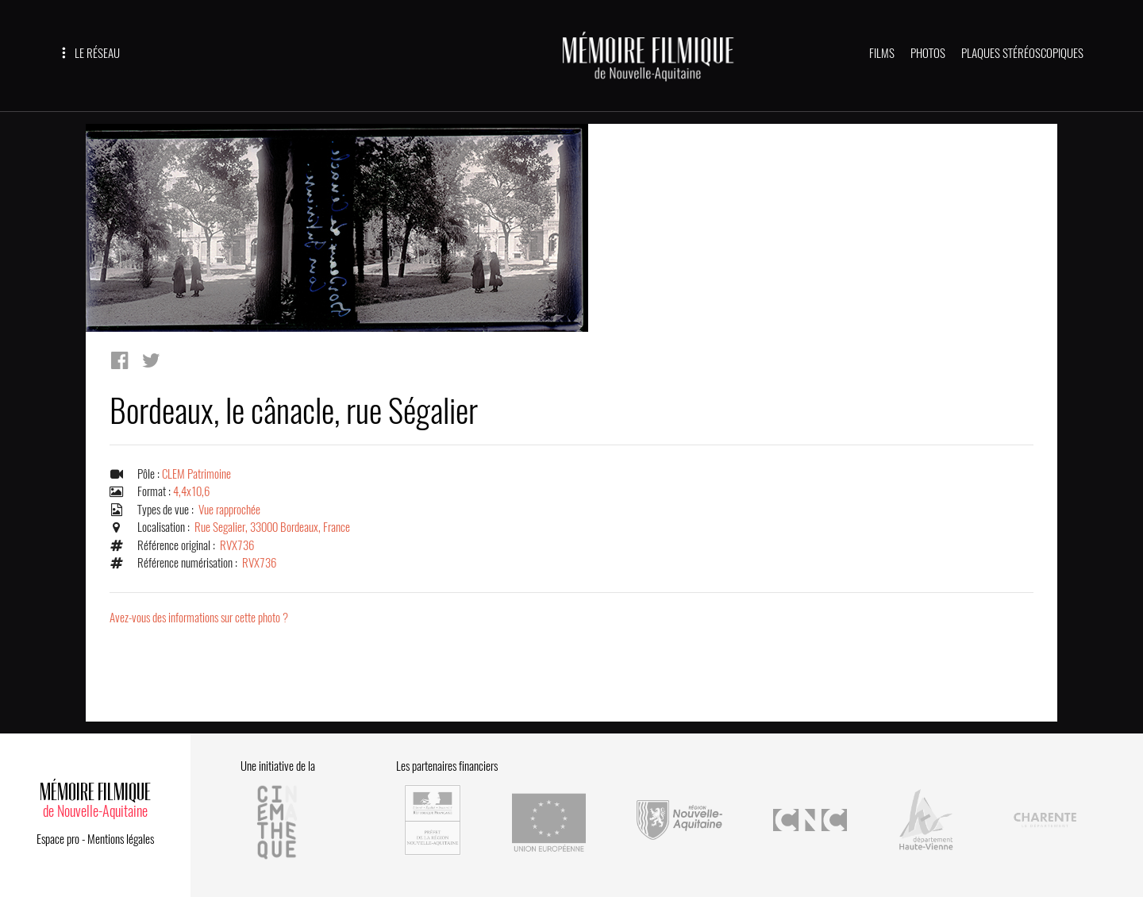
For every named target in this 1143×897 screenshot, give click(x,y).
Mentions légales (120, 839)
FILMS (882, 53)
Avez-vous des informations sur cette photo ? (199, 618)
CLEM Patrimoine (196, 474)
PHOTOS (927, 53)
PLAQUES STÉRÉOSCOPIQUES (1022, 53)
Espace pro (58, 839)
